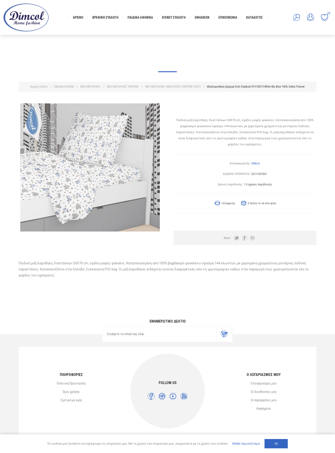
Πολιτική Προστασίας (71, 383)
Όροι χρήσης (71, 392)
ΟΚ (276, 443)
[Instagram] (162, 396)
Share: (227, 238)
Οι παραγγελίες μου (264, 400)
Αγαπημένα (263, 408)
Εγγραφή (224, 334)
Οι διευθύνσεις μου (264, 392)
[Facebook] (151, 396)
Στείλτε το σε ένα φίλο (262, 203)
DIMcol (255, 163)
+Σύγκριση (228, 203)
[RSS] (184, 396)
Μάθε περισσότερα (246, 443)
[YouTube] (173, 396)
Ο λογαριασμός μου (264, 383)
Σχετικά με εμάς (71, 400)
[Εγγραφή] (159, 334)
